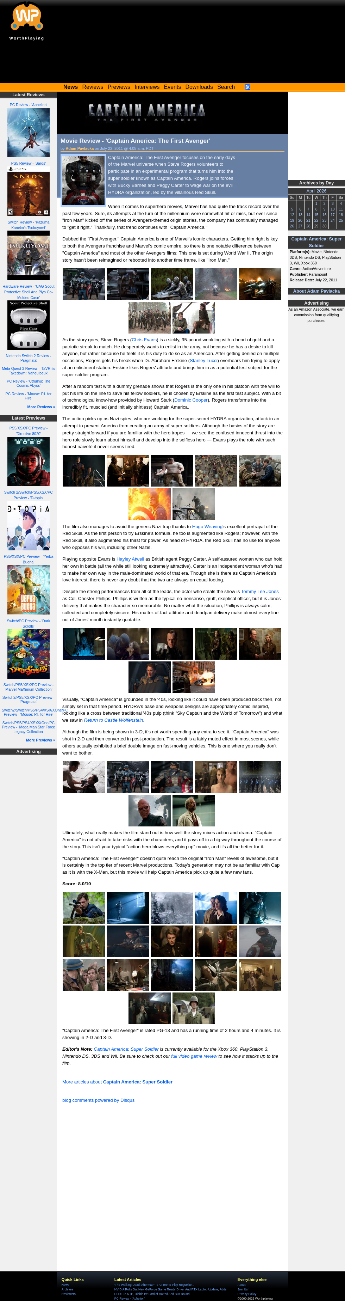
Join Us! (243, 1289)
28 (308, 226)
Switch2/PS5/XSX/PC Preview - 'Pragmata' (28, 699)
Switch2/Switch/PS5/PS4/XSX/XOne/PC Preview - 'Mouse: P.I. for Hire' (35, 712)
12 (292, 215)
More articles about (117, 1082)
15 (316, 215)
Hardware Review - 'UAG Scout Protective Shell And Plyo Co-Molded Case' (28, 292)
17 (333, 215)
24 (333, 220)
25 (341, 220)
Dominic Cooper (191, 400)
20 (300, 220)
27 (300, 226)
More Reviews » (41, 407)
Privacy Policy (247, 1294)
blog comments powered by (98, 1100)
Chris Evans (144, 339)
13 (300, 215)
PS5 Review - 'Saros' (28, 163)
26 (292, 226)
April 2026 (317, 191)
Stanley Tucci (203, 360)
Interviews (146, 87)
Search (226, 87)
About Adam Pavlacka (316, 291)
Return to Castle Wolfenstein (113, 720)
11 (341, 209)
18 (341, 215)
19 (292, 220)
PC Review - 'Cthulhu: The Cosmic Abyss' (28, 383)
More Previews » (40, 740)
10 (333, 209)
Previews (119, 87)
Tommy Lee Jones (260, 591)
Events (172, 87)
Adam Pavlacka (80, 148)
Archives (67, 1289)
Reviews (93, 87)
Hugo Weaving (207, 526)
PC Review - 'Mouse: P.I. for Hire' (29, 396)
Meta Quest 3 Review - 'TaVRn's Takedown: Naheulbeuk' (28, 370)
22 (316, 220)
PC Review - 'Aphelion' (29, 105)
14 (308, 215)
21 (308, 220)
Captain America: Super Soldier (126, 1049)
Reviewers (69, 1294)
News (65, 1285)
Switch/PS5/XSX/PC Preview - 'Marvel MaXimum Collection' (29, 687)
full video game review (194, 1056)
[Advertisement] (172, 63)
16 (324, 215)
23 (324, 220)
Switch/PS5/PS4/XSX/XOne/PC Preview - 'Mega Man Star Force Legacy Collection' (28, 727)
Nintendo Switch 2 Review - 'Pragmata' (28, 358)
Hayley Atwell (130, 559)
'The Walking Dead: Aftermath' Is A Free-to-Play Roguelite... (154, 1285)
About (241, 1285)
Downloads (199, 87)
